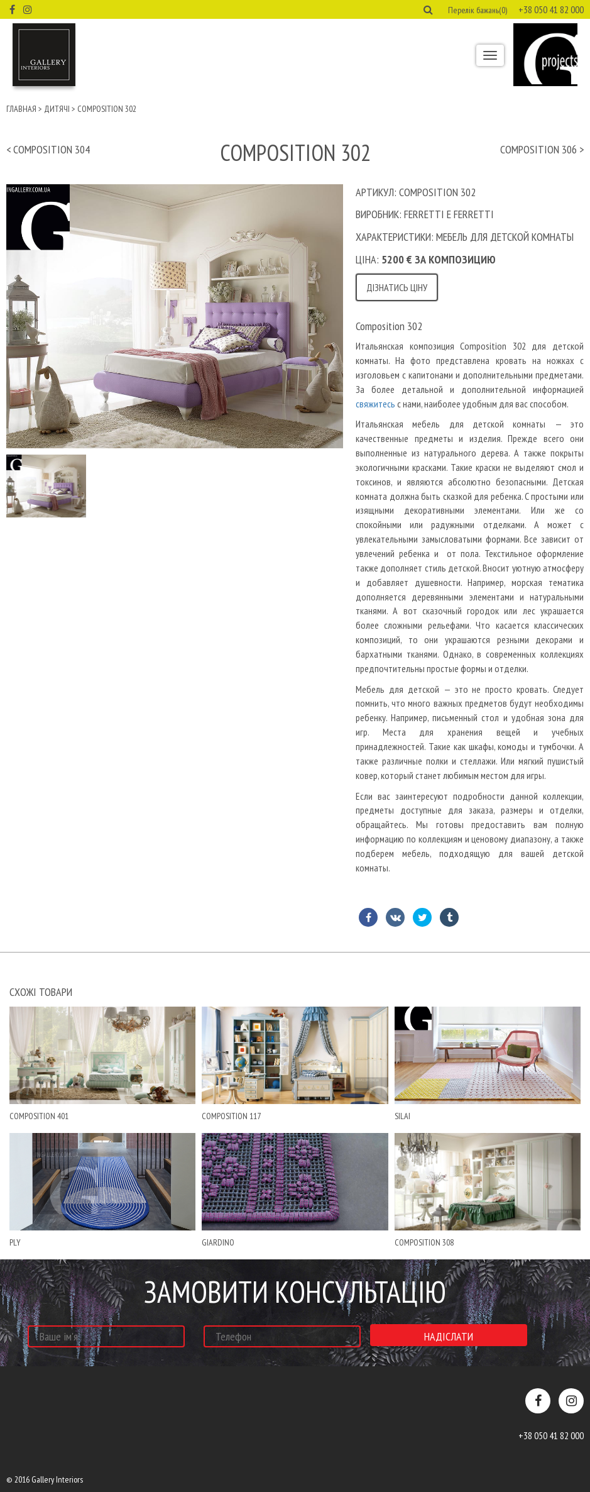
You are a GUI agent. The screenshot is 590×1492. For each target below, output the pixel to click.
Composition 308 (424, 1242)
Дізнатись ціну (396, 287)
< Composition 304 (48, 149)
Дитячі (57, 108)
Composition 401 (38, 1116)
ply (15, 1242)
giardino (218, 1242)
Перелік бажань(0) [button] (477, 10)
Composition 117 (231, 1116)
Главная (21, 108)
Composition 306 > (542, 149)
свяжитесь (376, 403)
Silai (402, 1116)
